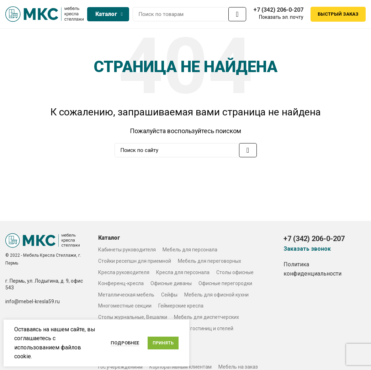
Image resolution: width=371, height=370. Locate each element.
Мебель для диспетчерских (206, 319)
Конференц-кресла (121, 285)
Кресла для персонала (183, 274)
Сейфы (169, 296)
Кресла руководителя (123, 274)
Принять (163, 343)
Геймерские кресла (180, 308)
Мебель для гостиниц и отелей (197, 330)
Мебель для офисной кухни (216, 296)
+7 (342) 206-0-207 (278, 10)
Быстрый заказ (338, 15)
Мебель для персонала (190, 252)
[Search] (189, 15)
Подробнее (125, 342)
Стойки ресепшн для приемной (134, 263)
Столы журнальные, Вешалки (132, 319)
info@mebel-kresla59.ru (32, 303)
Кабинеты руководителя (127, 252)
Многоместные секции (125, 308)
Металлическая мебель (126, 296)
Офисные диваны (171, 285)
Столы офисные (235, 274)
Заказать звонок (307, 250)
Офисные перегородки (225, 285)
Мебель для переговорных (209, 263)
